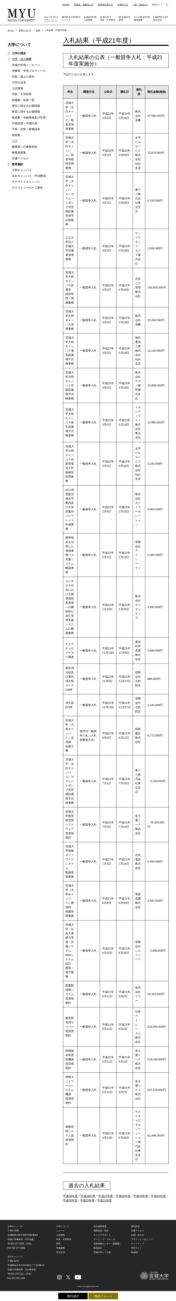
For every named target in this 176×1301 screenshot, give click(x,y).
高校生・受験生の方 (84, 4)
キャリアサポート (102, 1235)
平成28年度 (88, 1196)
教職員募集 (19, 152)
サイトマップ (137, 1243)
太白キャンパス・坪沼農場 (29, 176)
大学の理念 (19, 53)
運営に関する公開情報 (26, 105)
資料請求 (73, 1296)
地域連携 (142, 18)
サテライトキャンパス (26, 181)
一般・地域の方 (140, 4)
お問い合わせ (137, 1235)
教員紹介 (98, 1248)
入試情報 (90, 18)
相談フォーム (103, 1296)
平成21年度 (104, 1200)
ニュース (71, 18)
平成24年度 (158, 1196)
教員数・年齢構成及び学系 (29, 117)
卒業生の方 (122, 4)
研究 (124, 18)
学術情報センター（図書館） (108, 1243)
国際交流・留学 (101, 1230)
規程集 (16, 135)
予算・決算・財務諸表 (26, 129)
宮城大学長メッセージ (26, 65)
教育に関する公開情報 (26, 111)
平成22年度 (87, 1200)
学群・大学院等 (107, 18)
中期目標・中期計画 (24, 123)
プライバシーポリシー (142, 1239)
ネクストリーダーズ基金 (27, 187)
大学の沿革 (19, 82)
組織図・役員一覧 (23, 100)
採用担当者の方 (105, 4)
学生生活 (160, 18)
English (66, 4)
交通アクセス (20, 158)
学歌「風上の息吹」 (24, 76)
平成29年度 (70, 1196)
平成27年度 (105, 1196)
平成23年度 (70, 1200)
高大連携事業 (100, 1226)
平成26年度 (123, 1196)
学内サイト (157, 4)
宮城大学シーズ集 (102, 1252)
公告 (38, 30)
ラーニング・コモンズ (104, 1239)
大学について (51, 18)
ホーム (11, 30)
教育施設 (17, 164)
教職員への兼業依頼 (24, 146)
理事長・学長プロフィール (29, 70)
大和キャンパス (22, 170)
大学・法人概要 (22, 59)
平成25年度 (140, 1196)
